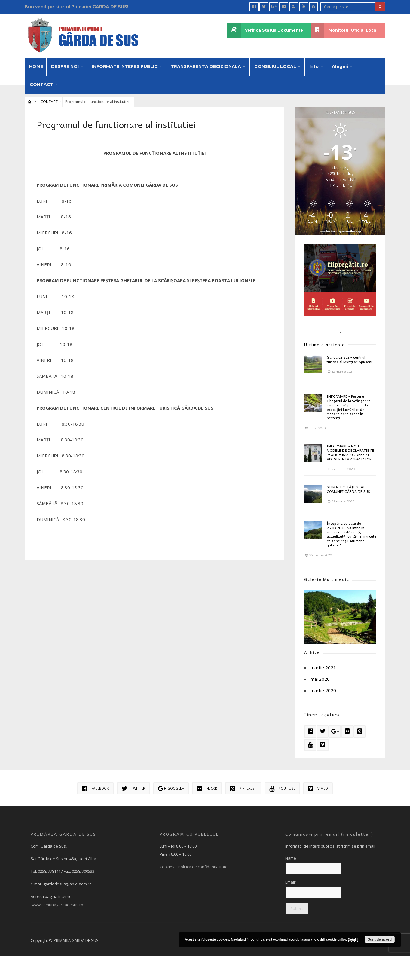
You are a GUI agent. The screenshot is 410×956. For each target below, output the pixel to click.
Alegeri (340, 64)
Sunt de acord (380, 939)
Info (314, 64)
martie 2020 (323, 688)
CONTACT (42, 82)
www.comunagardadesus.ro (57, 902)
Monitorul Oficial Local (344, 30)
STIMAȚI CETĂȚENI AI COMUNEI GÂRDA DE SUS (348, 487)
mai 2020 (320, 677)
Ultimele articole (324, 343)
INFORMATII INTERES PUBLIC (125, 64)
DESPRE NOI (65, 64)
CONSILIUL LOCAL (275, 64)
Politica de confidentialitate (203, 864)
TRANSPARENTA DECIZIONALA (206, 64)
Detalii (353, 939)
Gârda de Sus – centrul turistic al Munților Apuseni (349, 357)
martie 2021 (323, 665)
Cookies (167, 864)
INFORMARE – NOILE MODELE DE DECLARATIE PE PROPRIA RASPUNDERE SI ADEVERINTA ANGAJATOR (350, 450)
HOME (36, 64)
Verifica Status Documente (264, 30)
